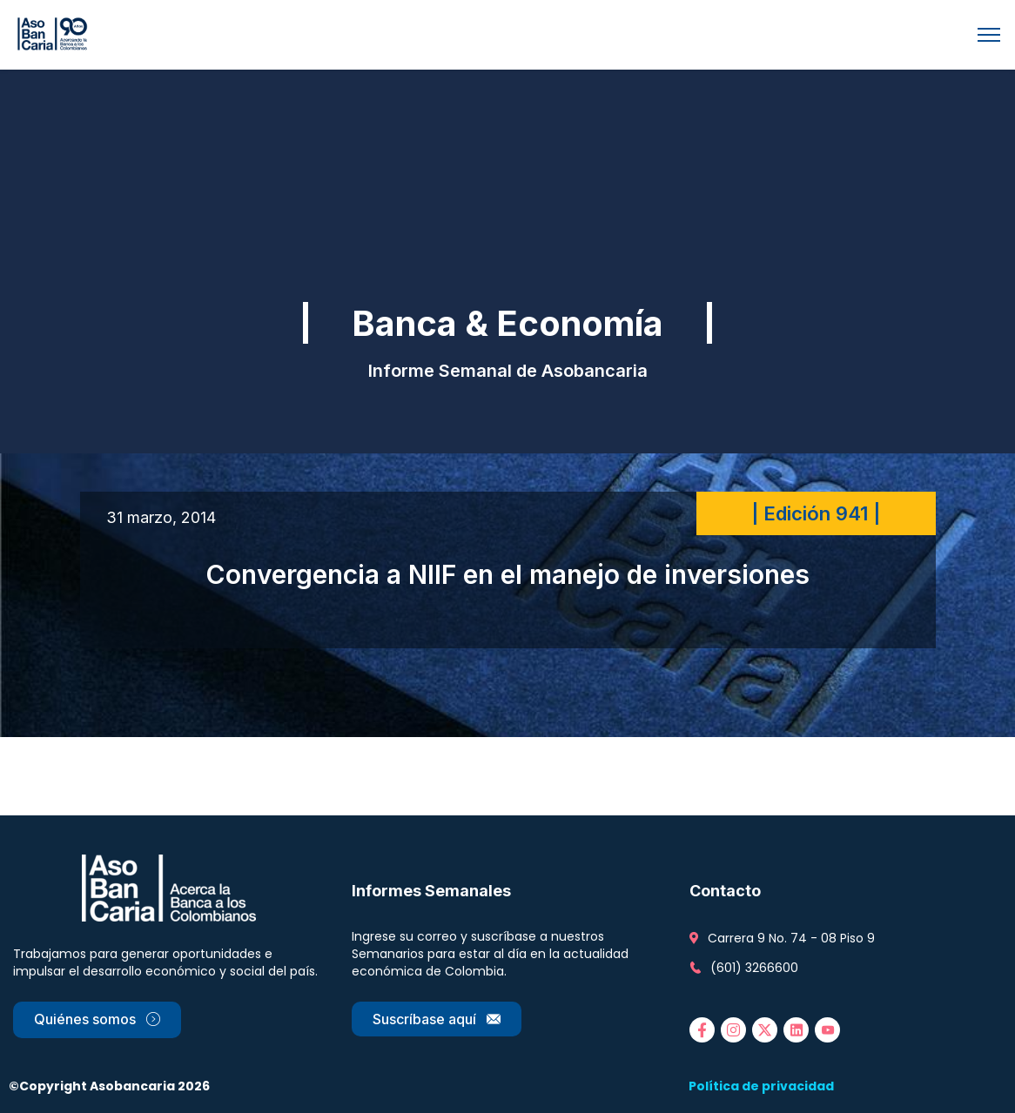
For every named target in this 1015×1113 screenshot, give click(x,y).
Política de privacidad (761, 1086)
